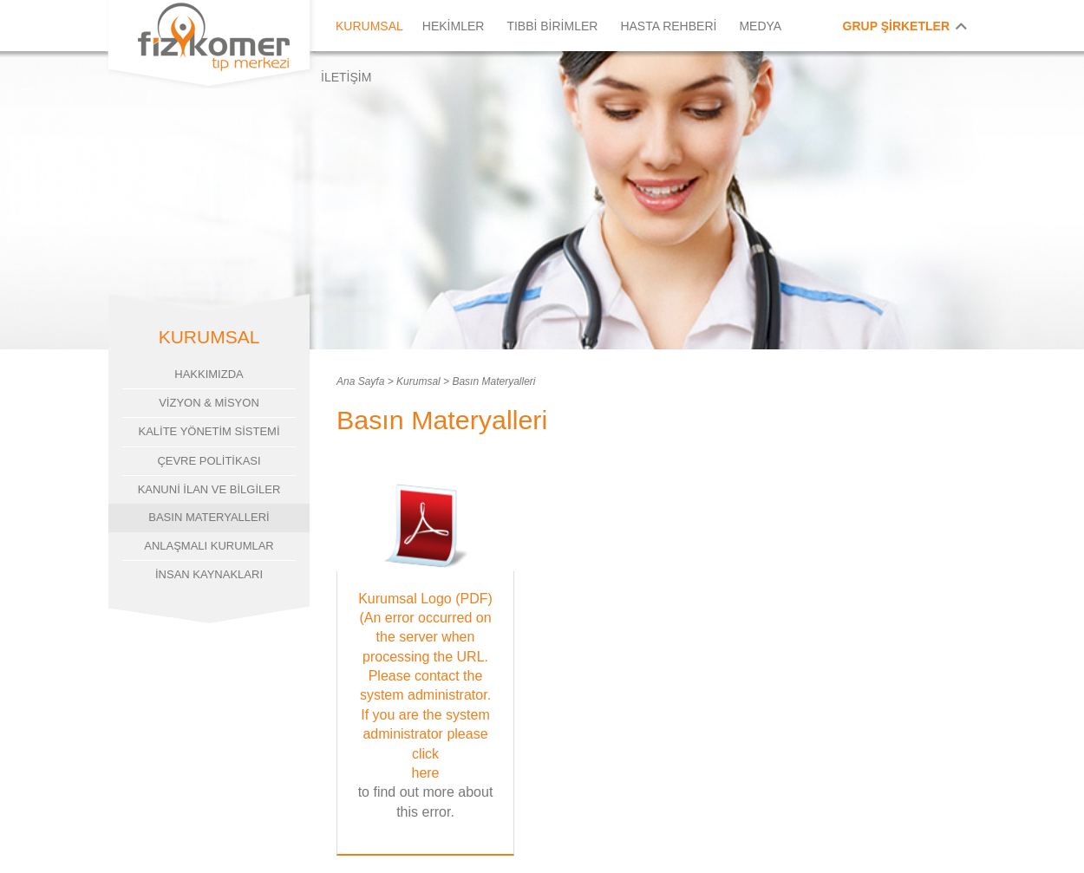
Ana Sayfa (360, 381)
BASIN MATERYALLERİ (208, 517)
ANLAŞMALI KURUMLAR (209, 545)
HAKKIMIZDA (208, 374)
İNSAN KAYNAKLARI (209, 574)
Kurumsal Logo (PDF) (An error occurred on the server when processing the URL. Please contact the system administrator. (425, 647)
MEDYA (760, 26)
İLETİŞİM (346, 77)
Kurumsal (418, 381)
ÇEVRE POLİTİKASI (208, 460)
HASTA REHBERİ (668, 26)
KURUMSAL (369, 26)
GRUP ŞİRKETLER (896, 26)
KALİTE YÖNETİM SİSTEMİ (208, 431)
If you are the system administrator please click (425, 734)
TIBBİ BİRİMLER (552, 26)
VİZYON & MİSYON (209, 402)
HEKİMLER (453, 26)
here (425, 773)
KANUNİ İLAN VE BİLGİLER (209, 489)
